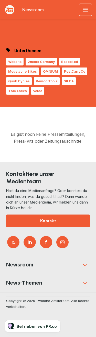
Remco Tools (47, 81)
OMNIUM (50, 71)
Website (15, 62)
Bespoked (69, 62)
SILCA (69, 81)
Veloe (37, 91)
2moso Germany (41, 62)
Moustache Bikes (22, 71)
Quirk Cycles (19, 81)
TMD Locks (17, 91)
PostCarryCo (74, 71)
